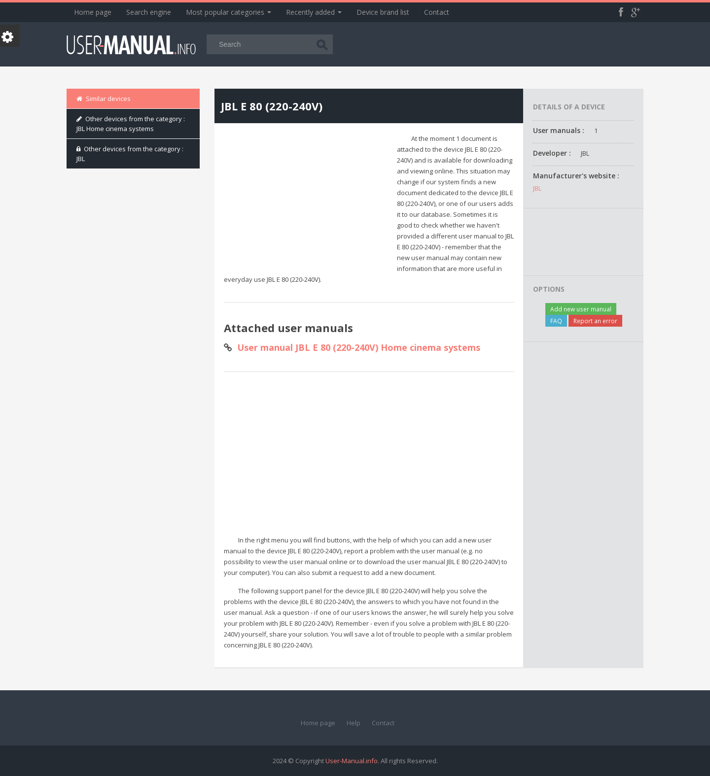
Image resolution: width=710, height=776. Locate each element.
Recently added (314, 12)
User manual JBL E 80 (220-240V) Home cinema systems (358, 347)
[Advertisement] (307, 202)
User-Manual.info (351, 760)
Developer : (552, 153)
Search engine (148, 12)
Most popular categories (228, 12)
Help (353, 722)
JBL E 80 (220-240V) (271, 106)
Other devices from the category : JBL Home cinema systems (130, 123)
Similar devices (103, 98)
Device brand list (382, 12)
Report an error (595, 321)
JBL (537, 188)
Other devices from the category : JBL (129, 153)
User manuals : (558, 130)
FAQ (556, 321)
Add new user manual (580, 309)
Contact (436, 12)
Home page (92, 12)
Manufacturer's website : (576, 175)
